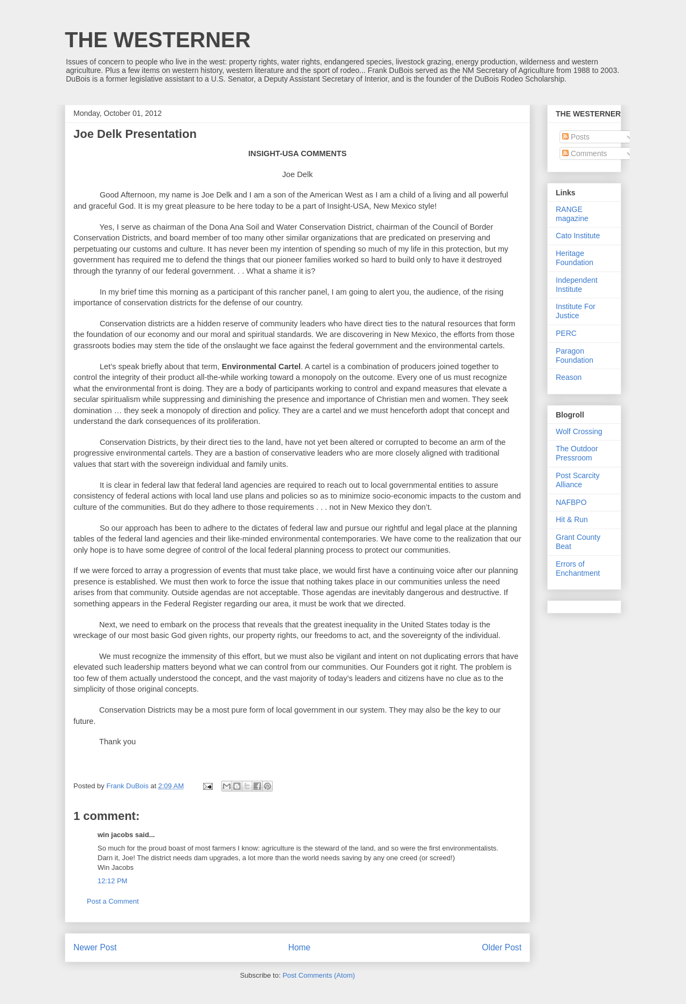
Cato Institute (578, 235)
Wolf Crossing (579, 431)
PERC (566, 333)
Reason (568, 377)
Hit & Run (572, 519)
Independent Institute (577, 285)
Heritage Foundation (574, 258)
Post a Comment (113, 901)
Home (299, 947)
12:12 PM (113, 881)
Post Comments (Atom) (318, 975)
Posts (576, 137)
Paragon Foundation (574, 355)
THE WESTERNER (158, 40)
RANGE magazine (572, 214)
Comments (584, 153)
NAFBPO (571, 502)
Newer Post (95, 947)
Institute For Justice (575, 311)
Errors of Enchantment (578, 568)
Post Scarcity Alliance (578, 480)
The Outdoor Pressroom (577, 453)
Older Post (501, 947)
